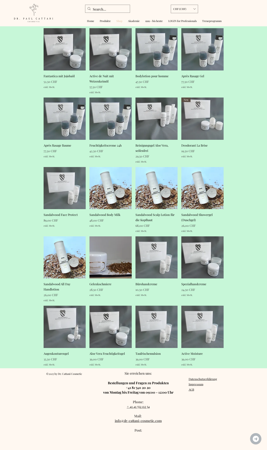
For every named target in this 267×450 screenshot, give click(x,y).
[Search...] (107, 9)
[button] (184, 9)
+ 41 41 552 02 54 (138, 406)
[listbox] (184, 9)
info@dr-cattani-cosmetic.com (138, 420)
